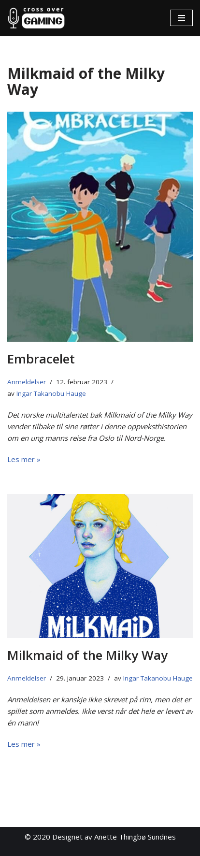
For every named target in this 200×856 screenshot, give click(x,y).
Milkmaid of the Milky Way (87, 655)
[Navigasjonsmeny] (181, 18)
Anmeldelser (26, 381)
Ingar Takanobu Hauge (51, 393)
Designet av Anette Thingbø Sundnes (114, 836)
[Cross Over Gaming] (36, 18)
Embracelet (41, 358)
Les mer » (24, 459)
